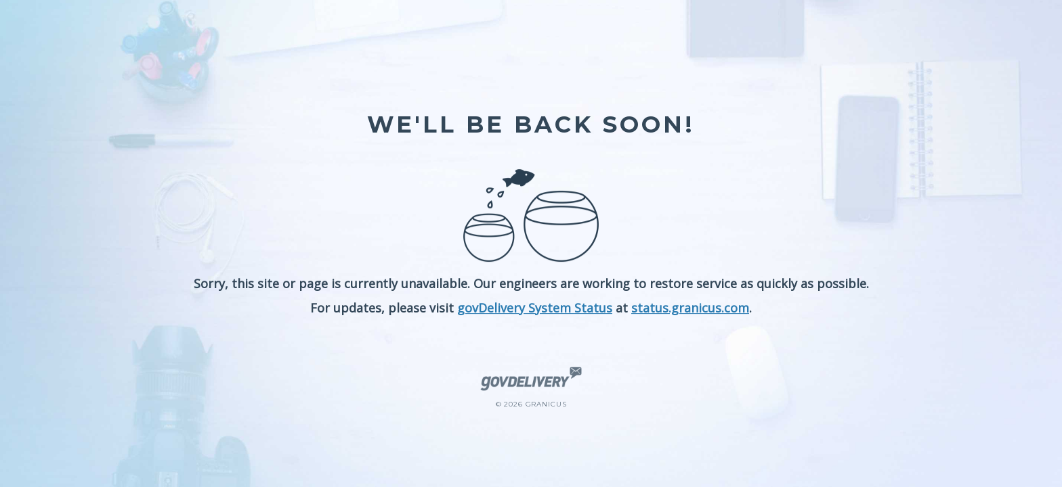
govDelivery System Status (534, 308)
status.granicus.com (690, 308)
